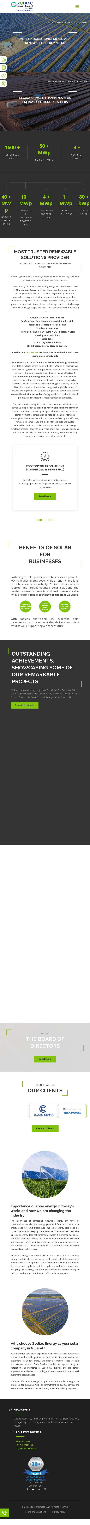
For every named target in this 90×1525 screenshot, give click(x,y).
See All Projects (24, 705)
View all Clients (45, 1128)
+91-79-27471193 (24, 1445)
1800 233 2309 (32, 352)
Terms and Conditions (35, 1511)
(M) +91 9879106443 (26, 1448)
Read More (45, 496)
